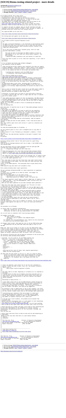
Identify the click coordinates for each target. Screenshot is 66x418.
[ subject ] (25, 12)
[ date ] (16, 12)
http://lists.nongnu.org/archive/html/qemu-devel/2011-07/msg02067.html (21, 163)
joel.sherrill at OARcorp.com (14, 5)
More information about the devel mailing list (11, 416)
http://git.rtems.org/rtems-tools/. (12, 25)
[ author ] (30, 12)
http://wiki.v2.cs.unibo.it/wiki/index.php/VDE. (15, 361)
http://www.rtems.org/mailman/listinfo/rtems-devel (16, 395)
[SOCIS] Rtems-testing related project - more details (25, 9)
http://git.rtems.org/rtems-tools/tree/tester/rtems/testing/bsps (20, 37)
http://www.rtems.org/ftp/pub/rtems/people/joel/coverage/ (25, 181)
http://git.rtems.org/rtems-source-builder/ (14, 89)
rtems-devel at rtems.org (9, 393)
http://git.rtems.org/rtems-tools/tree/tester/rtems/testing (19, 43)
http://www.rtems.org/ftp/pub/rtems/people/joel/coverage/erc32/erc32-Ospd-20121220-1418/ (26, 309)
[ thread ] (20, 12)
